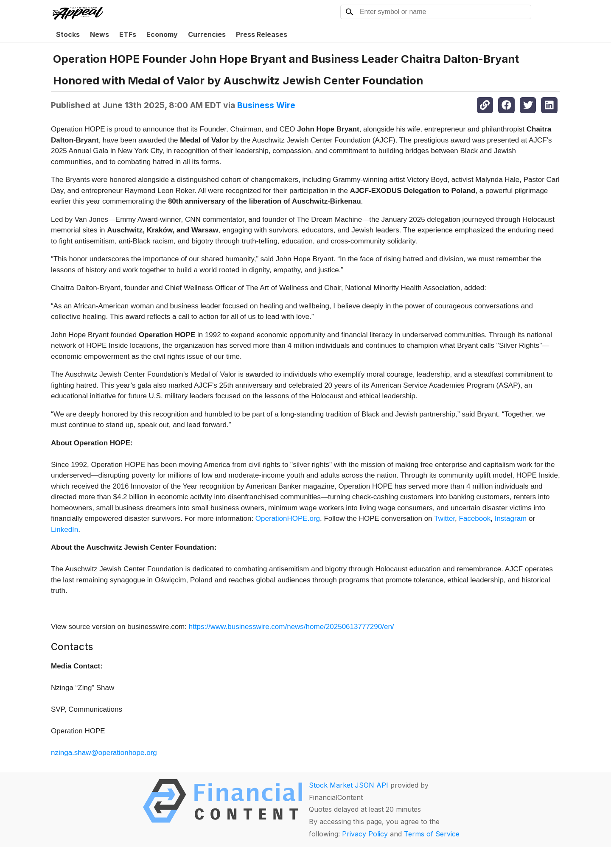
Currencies (207, 34)
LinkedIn (64, 530)
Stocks (68, 34)
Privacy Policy (365, 834)
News (99, 34)
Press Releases (261, 34)
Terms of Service (432, 834)
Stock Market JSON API (348, 785)
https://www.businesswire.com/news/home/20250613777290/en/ (291, 627)
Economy (162, 34)
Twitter (444, 518)
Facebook (475, 518)
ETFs (127, 34)
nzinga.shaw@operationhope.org (104, 753)
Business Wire (266, 105)
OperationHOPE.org (287, 518)
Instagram (511, 518)
